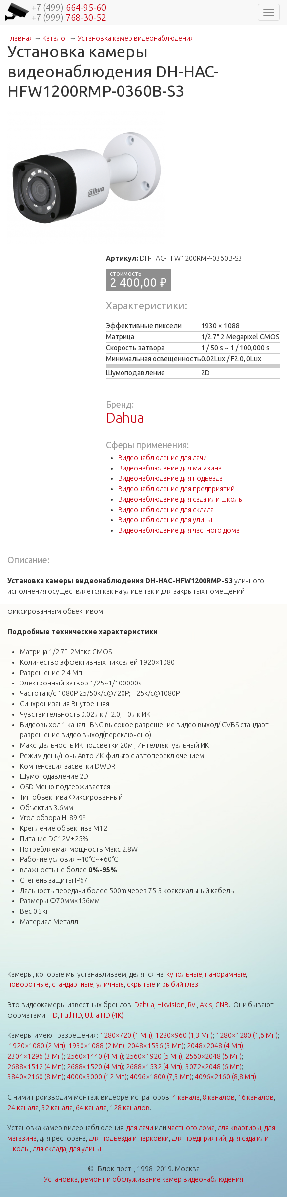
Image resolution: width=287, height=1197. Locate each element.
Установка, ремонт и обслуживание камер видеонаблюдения (143, 1179)
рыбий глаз (180, 984)
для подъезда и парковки (129, 1138)
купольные (184, 974)
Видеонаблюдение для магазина (170, 468)
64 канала (91, 1108)
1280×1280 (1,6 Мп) (247, 1035)
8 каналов (219, 1097)
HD (53, 1015)
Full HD (71, 1015)
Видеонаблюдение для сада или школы (181, 499)
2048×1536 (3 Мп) (155, 1046)
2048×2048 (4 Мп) (215, 1046)
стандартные (72, 984)
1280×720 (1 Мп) (126, 1035)
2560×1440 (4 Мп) (95, 1056)
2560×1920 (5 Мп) (154, 1056)
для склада (49, 1149)
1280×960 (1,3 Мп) (184, 1035)
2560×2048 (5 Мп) (213, 1056)
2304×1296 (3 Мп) (35, 1056)
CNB (222, 1005)
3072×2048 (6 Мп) (213, 1066)
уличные (110, 984)
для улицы (85, 1149)
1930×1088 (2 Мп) (96, 1046)
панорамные (225, 974)
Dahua (125, 417)
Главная (20, 38)
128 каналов (130, 1108)
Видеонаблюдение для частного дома (179, 530)
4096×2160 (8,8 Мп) (225, 1077)
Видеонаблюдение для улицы (165, 520)
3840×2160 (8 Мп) (35, 1077)
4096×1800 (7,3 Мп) (161, 1077)
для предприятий (199, 1138)
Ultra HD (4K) (104, 1015)
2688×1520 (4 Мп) (95, 1066)
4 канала (186, 1097)
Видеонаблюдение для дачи (162, 458)
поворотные (28, 984)
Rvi (192, 1005)
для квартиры (239, 1128)
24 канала (23, 1108)
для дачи (139, 1128)
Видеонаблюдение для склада (166, 509)
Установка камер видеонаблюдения (136, 38)
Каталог (55, 38)
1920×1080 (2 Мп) (37, 1046)
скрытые (141, 984)
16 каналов (256, 1097)
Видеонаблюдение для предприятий (176, 489)
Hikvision (171, 1005)
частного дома (191, 1128)
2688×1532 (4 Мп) (154, 1066)
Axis (206, 1005)
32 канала (57, 1108)
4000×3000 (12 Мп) (97, 1077)
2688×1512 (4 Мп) (35, 1066)
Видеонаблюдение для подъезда (170, 478)
